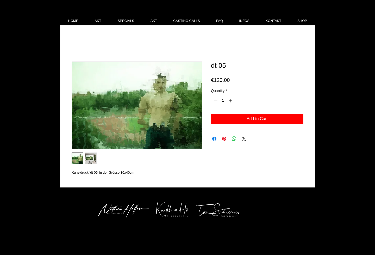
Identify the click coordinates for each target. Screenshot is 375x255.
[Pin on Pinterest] (224, 139)
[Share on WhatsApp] (234, 139)
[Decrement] (215, 100)
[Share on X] (244, 139)
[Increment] (231, 100)
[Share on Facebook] (214, 139)
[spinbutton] (223, 100)
